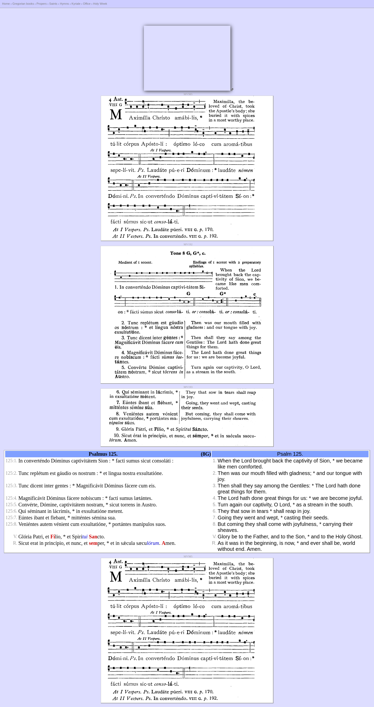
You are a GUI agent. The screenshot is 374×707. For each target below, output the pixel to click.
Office (87, 3)
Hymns (64, 3)
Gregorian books (23, 3)
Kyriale (75, 3)
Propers (41, 3)
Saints (53, 3)
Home (6, 3)
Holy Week (100, 3)
